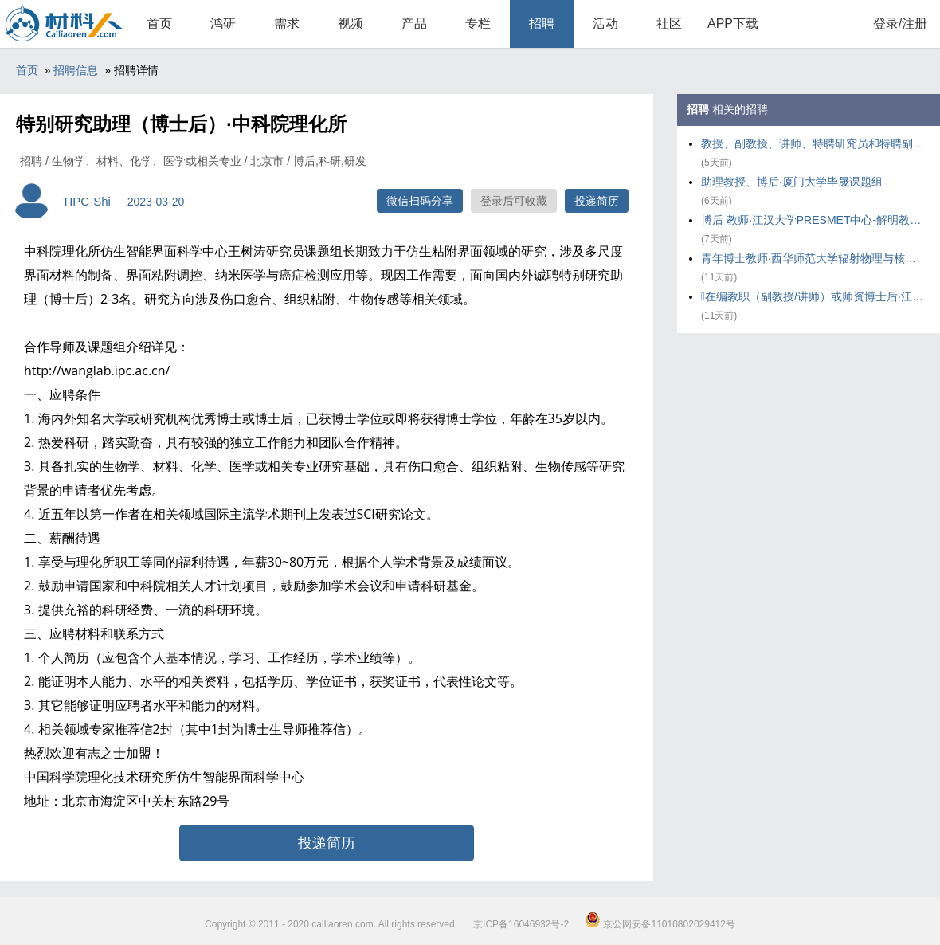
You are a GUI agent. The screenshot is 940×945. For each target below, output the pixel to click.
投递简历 (596, 200)
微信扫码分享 (419, 200)
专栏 (478, 23)
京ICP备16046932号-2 (521, 924)
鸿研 (223, 23)
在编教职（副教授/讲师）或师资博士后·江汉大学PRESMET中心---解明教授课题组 (812, 296)
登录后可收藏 (513, 200)
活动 (605, 23)
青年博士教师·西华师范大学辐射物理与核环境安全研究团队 (812, 258)
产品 (414, 23)
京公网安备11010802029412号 (660, 924)
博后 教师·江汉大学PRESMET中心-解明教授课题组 (812, 220)
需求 (287, 23)
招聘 (541, 23)
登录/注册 (900, 23)
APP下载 (732, 23)
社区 (669, 23)
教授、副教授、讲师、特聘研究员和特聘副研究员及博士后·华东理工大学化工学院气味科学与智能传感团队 (812, 143)
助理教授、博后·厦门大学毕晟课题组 (792, 181)
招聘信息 (75, 70)
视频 (350, 23)
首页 (159, 23)
